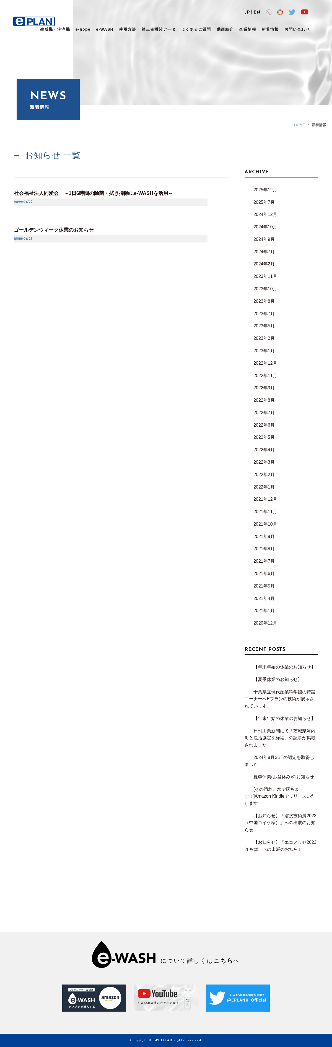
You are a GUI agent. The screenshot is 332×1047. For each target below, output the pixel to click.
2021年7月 (264, 561)
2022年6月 (264, 425)
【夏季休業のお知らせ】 (277, 679)
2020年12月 (265, 623)
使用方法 (127, 29)
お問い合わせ (297, 29)
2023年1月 (264, 350)
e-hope (83, 29)
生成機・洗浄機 (55, 29)
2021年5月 (264, 586)
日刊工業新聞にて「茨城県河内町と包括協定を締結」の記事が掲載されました (280, 738)
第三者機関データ (159, 29)
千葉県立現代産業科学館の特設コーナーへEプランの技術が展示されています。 (280, 699)
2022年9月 (264, 387)
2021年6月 (264, 573)
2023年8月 (264, 301)
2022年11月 (265, 375)
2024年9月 (264, 239)
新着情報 (270, 29)
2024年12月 (265, 214)
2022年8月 (264, 400)
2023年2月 (264, 338)
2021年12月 (265, 499)
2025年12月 (265, 189)
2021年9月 (264, 536)
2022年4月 (264, 449)
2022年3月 (264, 462)
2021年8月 (264, 548)
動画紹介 (225, 29)
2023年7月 (264, 313)
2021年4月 (264, 598)
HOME (299, 125)
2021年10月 (265, 524)
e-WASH (104, 29)
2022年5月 (264, 437)
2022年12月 (265, 363)
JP (247, 12)
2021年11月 (265, 511)
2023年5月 (264, 325)
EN (256, 12)
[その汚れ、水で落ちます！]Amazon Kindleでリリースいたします (280, 796)
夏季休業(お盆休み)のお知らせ (283, 776)
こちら (224, 960)
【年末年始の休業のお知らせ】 (284, 667)
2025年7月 (264, 202)
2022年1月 (264, 487)
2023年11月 (265, 276)
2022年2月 (264, 474)
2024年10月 (265, 226)
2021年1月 (264, 610)
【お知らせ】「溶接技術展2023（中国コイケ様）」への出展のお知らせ (281, 822)
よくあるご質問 (196, 29)
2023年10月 (265, 288)
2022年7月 (264, 412)
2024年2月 (264, 264)
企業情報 (247, 29)
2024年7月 (264, 251)
